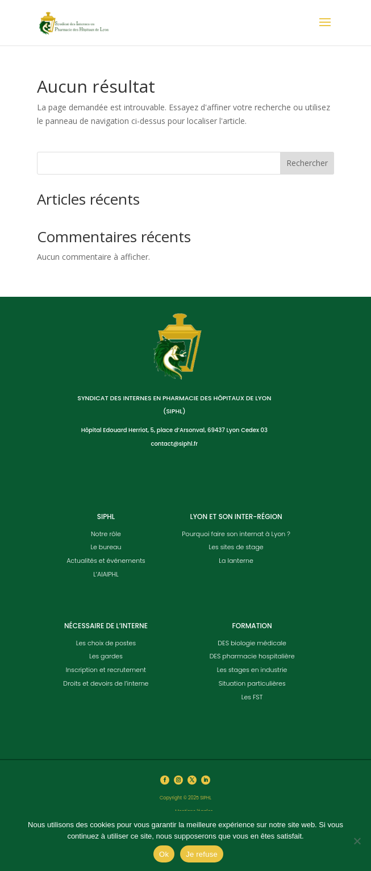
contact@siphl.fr (174, 443)
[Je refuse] (356, 841)
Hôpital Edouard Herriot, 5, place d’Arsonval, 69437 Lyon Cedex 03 (174, 430)
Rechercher (307, 162)
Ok (164, 854)
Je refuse (202, 854)
